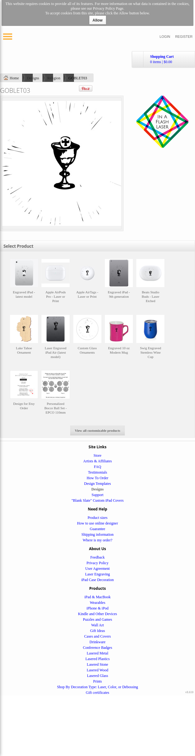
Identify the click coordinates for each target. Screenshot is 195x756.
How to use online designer (97, 523)
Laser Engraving (97, 574)
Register (184, 36)
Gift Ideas (97, 631)
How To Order (98, 478)
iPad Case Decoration (97, 580)
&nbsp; (24, 284)
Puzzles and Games (97, 619)
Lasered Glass (97, 676)
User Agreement (97, 568)
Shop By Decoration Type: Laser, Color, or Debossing (97, 687)
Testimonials (97, 472)
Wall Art (97, 625)
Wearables (97, 602)
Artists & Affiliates (97, 461)
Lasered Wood (97, 670)
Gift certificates (97, 692)
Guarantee (97, 529)
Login (165, 36)
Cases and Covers (97, 636)
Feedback (97, 557)
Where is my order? (97, 540)
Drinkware (97, 642)
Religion (54, 78)
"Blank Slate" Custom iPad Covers (97, 500)
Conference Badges (97, 647)
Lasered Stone (97, 664)
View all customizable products (97, 430)
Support (97, 495)
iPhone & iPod (97, 608)
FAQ (97, 467)
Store (97, 455)
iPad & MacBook (98, 597)
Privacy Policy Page (108, 8)
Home (14, 78)
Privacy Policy (97, 563)
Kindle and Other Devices (97, 614)
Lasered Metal (97, 653)
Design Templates (97, 483)
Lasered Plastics (97, 659)
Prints (97, 681)
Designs (33, 78)
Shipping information (97, 534)
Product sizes (98, 517)
